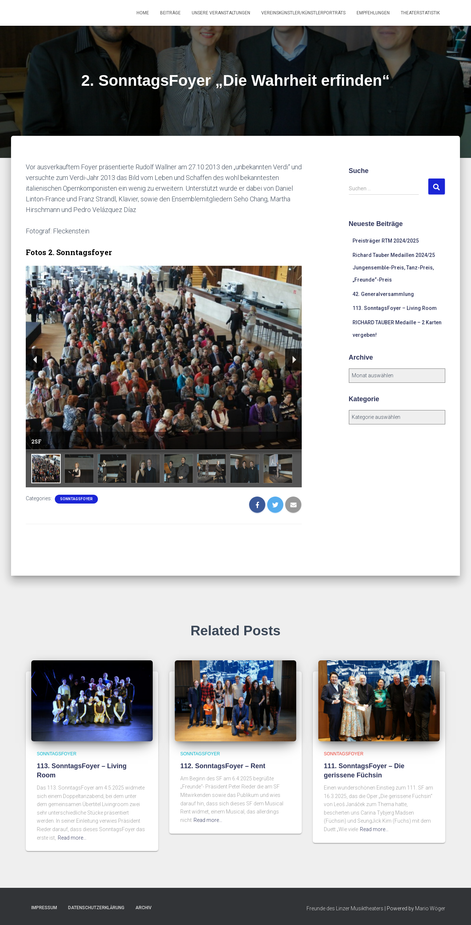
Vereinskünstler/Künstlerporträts (303, 12)
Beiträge (170, 12)
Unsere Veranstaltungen (221, 12)
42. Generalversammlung (383, 294)
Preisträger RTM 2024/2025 (386, 241)
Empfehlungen (373, 12)
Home (143, 12)
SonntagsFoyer (76, 499)
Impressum (44, 907)
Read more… (72, 838)
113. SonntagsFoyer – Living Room (395, 308)
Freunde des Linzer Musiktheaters (345, 908)
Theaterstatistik (420, 12)
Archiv (143, 907)
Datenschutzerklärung (96, 907)
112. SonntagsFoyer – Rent (222, 766)
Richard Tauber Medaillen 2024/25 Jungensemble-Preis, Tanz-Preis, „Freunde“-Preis (394, 267)
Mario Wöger (430, 908)
